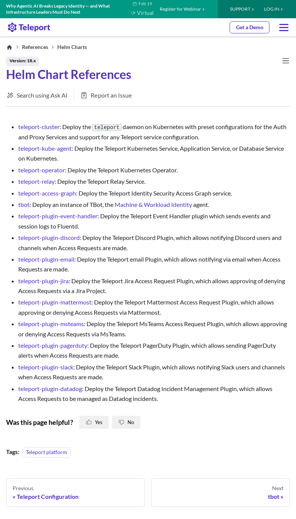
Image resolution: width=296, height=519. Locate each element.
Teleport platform (46, 452)
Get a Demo (249, 27)
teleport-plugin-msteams (51, 323)
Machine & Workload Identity (153, 204)
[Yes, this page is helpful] (94, 422)
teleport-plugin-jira (43, 280)
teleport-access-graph (47, 193)
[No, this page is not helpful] (126, 422)
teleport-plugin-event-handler (58, 215)
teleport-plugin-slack (45, 367)
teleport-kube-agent (45, 148)
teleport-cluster (39, 126)
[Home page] (9, 47)
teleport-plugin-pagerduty (52, 345)
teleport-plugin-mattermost (54, 302)
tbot (24, 204)
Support (240, 9)
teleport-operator (41, 170)
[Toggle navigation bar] (286, 61)
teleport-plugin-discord (49, 237)
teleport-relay (36, 181)
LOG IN (271, 9)
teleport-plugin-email (46, 259)
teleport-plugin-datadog (50, 388)
